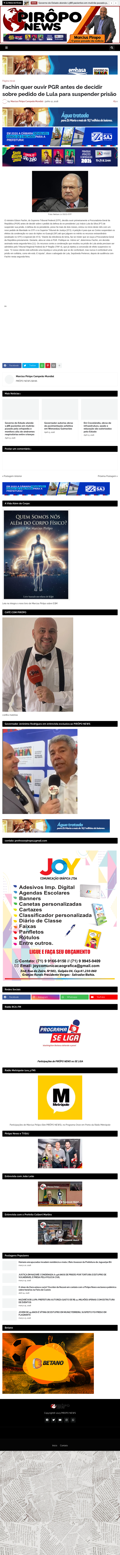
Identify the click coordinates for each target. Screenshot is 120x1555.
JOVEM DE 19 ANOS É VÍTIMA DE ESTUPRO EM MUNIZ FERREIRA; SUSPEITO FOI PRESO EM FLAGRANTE (62, 1313)
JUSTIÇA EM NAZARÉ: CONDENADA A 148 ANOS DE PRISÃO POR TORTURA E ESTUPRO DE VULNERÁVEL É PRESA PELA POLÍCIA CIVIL (62, 1275)
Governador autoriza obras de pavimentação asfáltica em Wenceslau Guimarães (58, 426)
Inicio (54, 1445)
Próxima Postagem (107, 476)
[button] (111, 3)
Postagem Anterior (13, 476)
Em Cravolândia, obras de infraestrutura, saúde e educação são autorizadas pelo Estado (98, 427)
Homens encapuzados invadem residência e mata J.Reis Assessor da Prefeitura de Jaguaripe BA (65, 1262)
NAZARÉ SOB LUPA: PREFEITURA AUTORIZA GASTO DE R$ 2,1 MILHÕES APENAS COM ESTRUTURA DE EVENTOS (67, 1301)
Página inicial (8, 81)
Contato (64, 1445)
